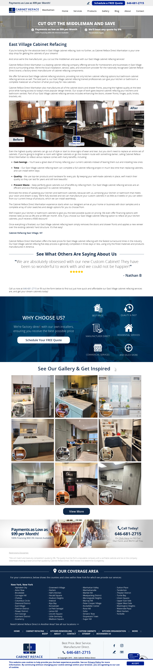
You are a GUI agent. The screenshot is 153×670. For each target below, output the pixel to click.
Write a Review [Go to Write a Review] (88, 3)
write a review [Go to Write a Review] (114, 652)
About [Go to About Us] (128, 11)
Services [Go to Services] (78, 11)
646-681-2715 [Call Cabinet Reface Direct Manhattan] (135, 3)
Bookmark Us (103, 633)
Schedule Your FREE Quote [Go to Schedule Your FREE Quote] (44, 340)
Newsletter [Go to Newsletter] (121, 652)
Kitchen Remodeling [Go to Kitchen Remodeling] (61, 631)
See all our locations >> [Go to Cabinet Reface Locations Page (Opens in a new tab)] (67, 624)
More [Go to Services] (135, 631)
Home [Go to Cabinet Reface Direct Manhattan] (65, 11)
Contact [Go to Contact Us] (140, 11)
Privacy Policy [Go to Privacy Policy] (94, 662)
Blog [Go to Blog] (117, 11)
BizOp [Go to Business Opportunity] (45, 633)
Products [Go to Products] (92, 11)
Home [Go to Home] (17, 631)
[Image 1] (32, 396)
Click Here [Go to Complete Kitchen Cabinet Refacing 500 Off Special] (124, 538)
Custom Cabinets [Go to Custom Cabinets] (87, 631)
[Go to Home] (24, 12)
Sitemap (86, 633)
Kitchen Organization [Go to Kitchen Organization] (114, 631)
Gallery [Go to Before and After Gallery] (105, 11)
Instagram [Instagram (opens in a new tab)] (121, 645)
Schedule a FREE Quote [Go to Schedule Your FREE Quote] (108, 3)
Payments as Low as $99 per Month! (29, 3)
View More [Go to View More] (76, 511)
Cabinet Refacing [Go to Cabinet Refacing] (35, 631)
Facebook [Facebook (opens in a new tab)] (114, 645)
